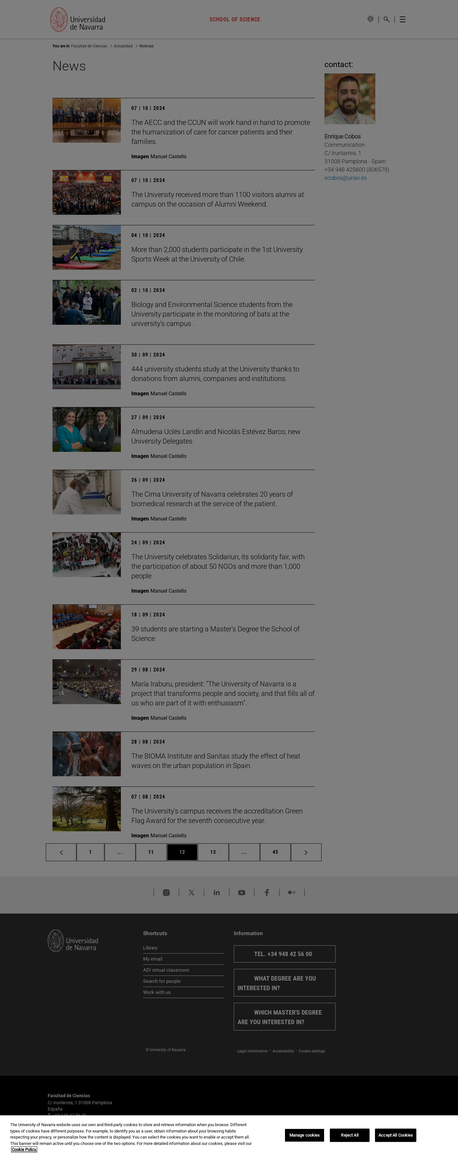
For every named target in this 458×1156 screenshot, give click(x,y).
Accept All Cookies (395, 1135)
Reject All (349, 1135)
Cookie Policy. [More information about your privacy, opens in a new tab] (24, 1149)
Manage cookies (304, 1135)
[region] (229, 1135)
